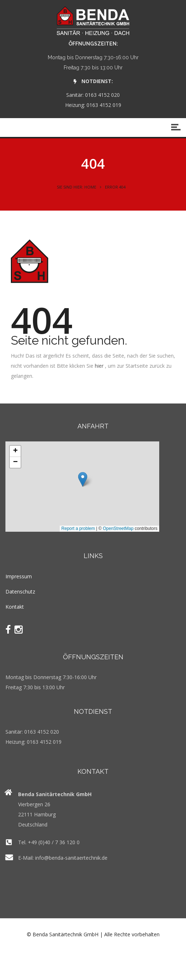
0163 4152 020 (102, 94)
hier (99, 365)
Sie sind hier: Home (76, 187)
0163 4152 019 (103, 105)
